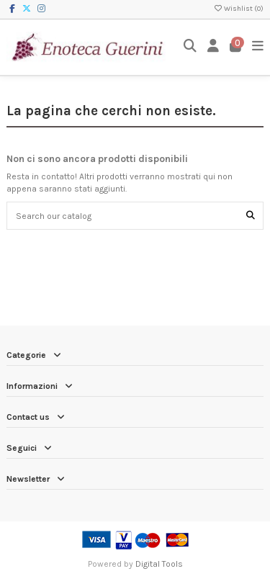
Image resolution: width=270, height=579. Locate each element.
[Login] (213, 47)
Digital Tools (159, 564)
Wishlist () (238, 8)
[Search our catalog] (251, 216)
